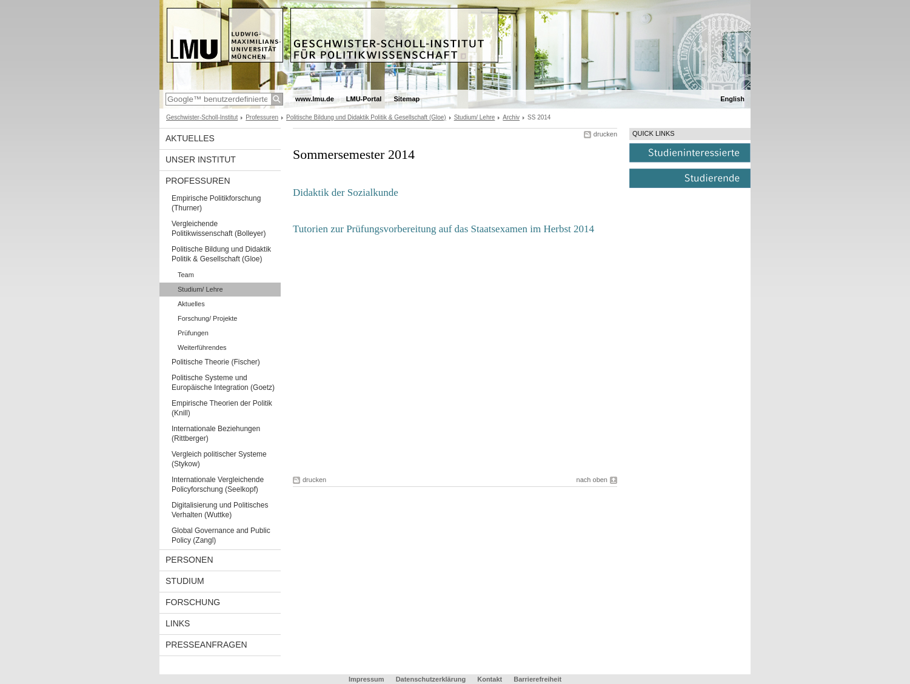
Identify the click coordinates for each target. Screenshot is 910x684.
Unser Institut (201, 159)
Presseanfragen (206, 644)
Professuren (262, 117)
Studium (185, 581)
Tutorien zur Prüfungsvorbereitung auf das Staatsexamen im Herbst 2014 (443, 229)
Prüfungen (193, 333)
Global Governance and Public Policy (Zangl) (221, 535)
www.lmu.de (314, 98)
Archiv (511, 117)
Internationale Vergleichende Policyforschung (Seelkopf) (218, 484)
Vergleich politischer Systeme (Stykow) (219, 459)
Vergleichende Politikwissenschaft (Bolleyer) (219, 229)
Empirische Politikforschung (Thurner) (216, 203)
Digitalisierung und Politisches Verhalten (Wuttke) (220, 510)
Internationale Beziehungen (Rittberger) (216, 433)
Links (178, 623)
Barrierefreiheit (537, 679)
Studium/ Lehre (474, 117)
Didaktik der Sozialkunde (345, 192)
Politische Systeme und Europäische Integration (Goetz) (223, 383)
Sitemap (406, 98)
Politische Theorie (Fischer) (216, 362)
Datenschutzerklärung (431, 679)
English (732, 98)
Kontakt (489, 679)
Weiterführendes (202, 347)
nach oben (592, 479)
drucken (605, 134)
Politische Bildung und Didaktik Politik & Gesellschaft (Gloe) (366, 117)
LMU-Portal (364, 98)
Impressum (366, 679)
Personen (189, 560)
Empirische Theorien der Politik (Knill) (222, 408)
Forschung (193, 602)
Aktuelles (190, 138)
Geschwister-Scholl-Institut (202, 117)
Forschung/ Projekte (207, 318)
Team (186, 274)
